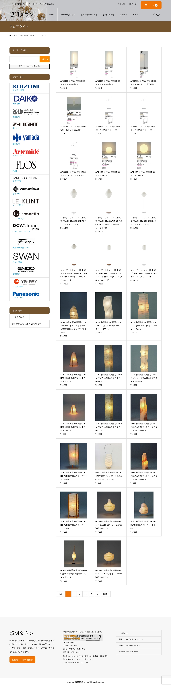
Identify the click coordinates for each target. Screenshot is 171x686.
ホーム (52, 15)
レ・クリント (26, 202)
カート (153, 5)
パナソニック (26, 295)
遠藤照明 (26, 271)
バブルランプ (26, 215)
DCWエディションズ (26, 228)
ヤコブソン (26, 179)
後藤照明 (26, 113)
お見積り (123, 15)
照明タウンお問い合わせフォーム (131, 639)
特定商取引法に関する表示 (128, 651)
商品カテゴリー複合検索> (29, 66)
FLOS (26, 166)
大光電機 (26, 100)
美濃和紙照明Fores (26, 242)
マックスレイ (26, 283)
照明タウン (21, 14)
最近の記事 (19, 317)
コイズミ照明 (26, 88)
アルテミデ (26, 153)
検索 (158, 14)
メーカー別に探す (67, 15)
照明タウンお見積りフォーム (129, 645)
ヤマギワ (26, 190)
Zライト (26, 125)
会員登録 (121, 4)
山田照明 (26, 139)
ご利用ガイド (124, 633)
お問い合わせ (108, 15)
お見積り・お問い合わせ (22, 660)
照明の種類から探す (89, 15)
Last (105, 594)
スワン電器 (26, 258)
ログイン (133, 4)
